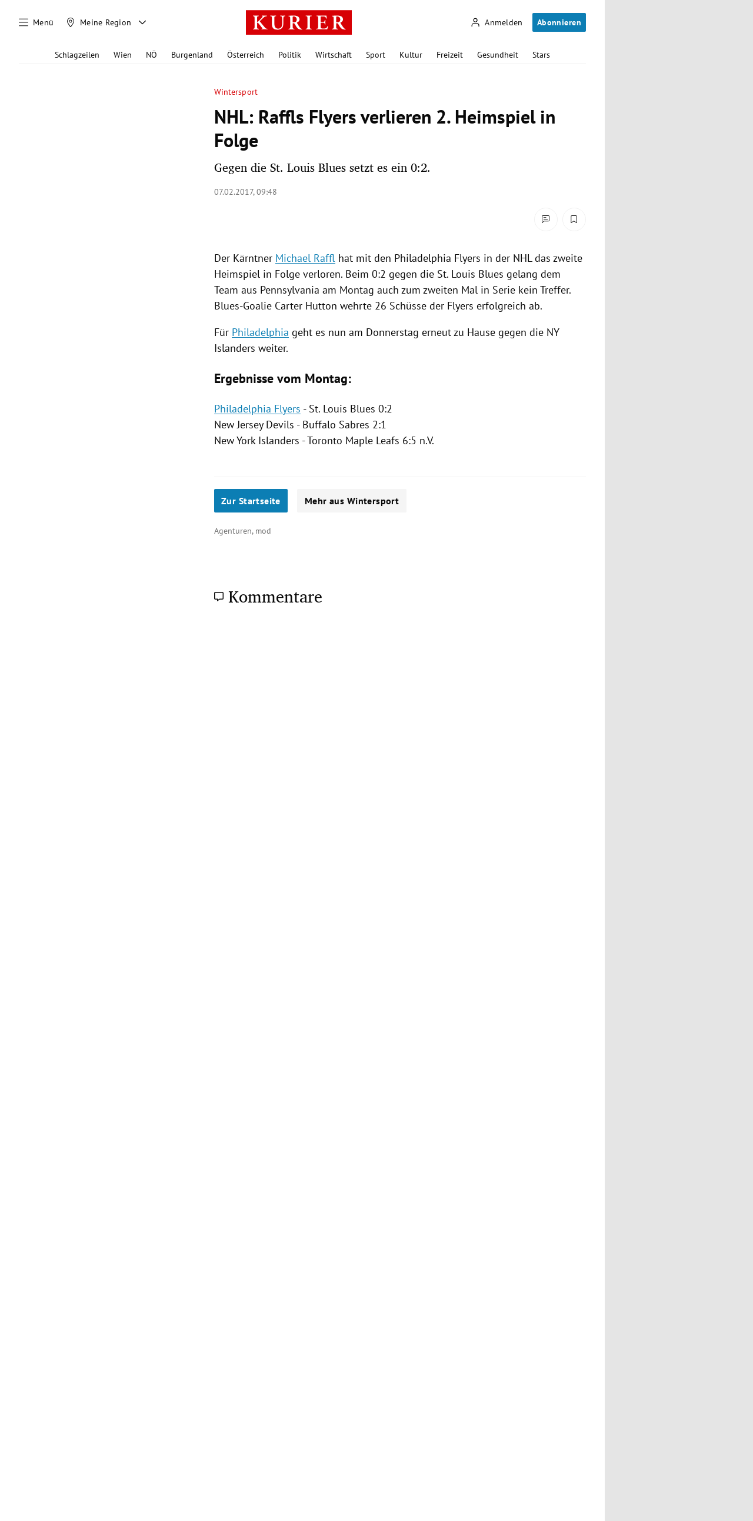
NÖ (151, 54)
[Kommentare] (546, 219)
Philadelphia (260, 332)
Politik (289, 54)
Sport (375, 54)
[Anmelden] (496, 23)
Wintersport (236, 92)
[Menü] (36, 22)
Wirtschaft (333, 54)
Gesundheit (497, 54)
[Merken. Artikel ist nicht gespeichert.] (574, 219)
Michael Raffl (305, 258)
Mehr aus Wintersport (352, 501)
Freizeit (450, 54)
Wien (123, 54)
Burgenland (192, 54)
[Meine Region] (98, 22)
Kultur (410, 54)
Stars (541, 54)
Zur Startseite (251, 501)
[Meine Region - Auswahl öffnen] (142, 22)
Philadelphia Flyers (257, 408)
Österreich (245, 54)
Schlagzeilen (77, 54)
